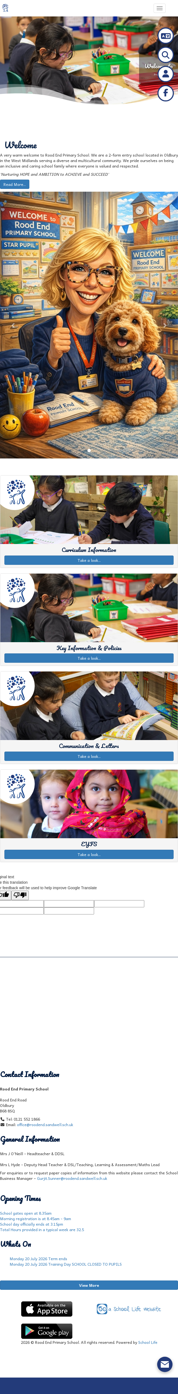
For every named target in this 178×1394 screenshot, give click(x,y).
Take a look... (89, 560)
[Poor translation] (20, 895)
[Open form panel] (165, 1364)
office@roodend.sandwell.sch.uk (45, 1124)
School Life (147, 1342)
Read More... (15, 184)
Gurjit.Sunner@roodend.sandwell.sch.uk (72, 1178)
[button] (13, 325)
